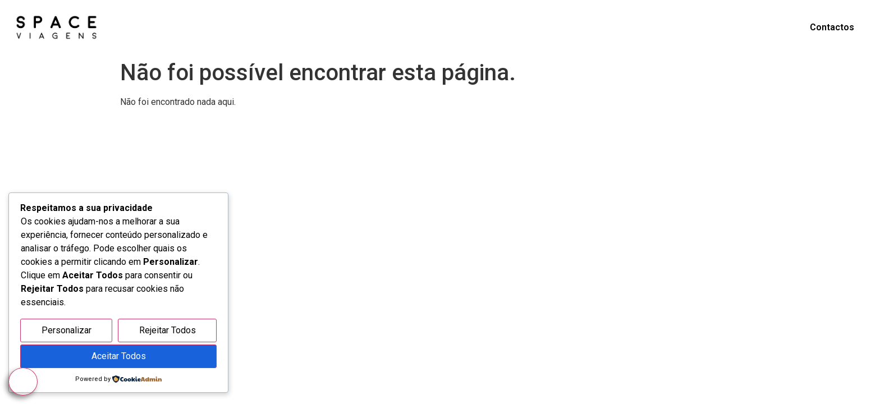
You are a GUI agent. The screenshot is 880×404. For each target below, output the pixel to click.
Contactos (832, 27)
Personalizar (66, 330)
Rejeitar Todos (167, 330)
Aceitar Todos (118, 356)
